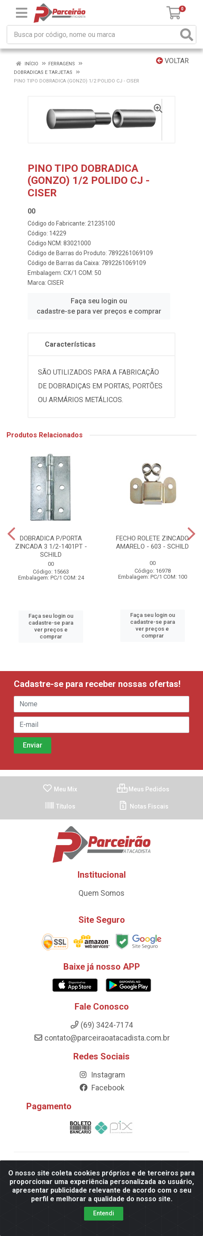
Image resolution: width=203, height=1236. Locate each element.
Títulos (59, 806)
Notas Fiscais (143, 806)
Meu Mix (59, 789)
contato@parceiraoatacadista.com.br (102, 1038)
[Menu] (21, 13)
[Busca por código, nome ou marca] (92, 34)
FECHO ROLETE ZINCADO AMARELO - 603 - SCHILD (152, 542)
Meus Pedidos (143, 789)
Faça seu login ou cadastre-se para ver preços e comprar (99, 306)
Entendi (103, 1218)
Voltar (172, 61)
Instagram (101, 1075)
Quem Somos (101, 893)
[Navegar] (11, 534)
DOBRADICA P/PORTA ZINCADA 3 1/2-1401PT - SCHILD (51, 546)
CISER (55, 282)
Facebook (102, 1087)
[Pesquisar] (187, 34)
